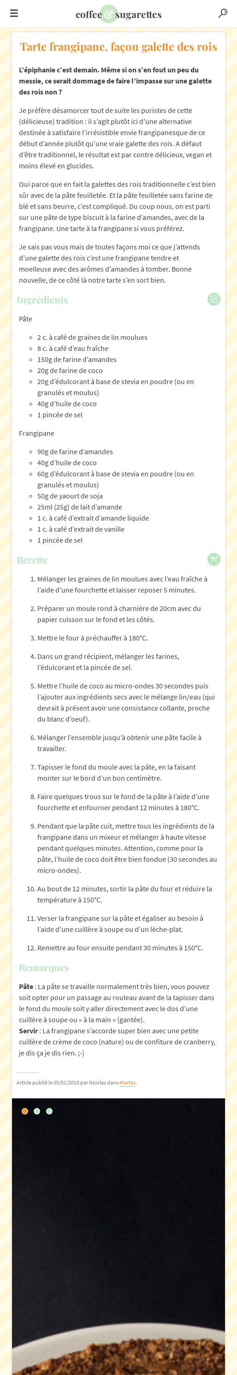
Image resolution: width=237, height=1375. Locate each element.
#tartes (127, 1082)
